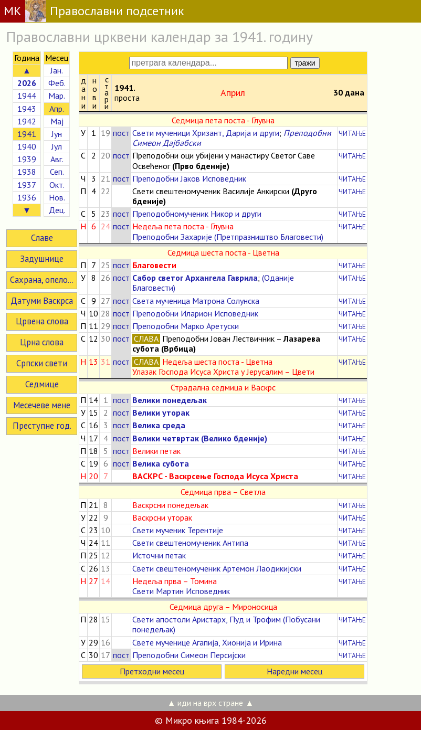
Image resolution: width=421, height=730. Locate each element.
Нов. (57, 197)
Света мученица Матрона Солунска (195, 300)
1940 (26, 146)
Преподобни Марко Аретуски (185, 326)
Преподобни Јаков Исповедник (189, 178)
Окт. (57, 184)
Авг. (57, 159)
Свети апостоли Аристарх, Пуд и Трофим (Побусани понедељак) (226, 624)
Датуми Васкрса (41, 300)
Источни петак (159, 555)
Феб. (57, 83)
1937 (26, 184)
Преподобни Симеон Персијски (189, 655)
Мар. (56, 95)
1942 (26, 121)
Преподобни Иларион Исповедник (195, 313)
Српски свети (41, 363)
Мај (57, 121)
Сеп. (57, 171)
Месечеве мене (41, 405)
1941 (26, 134)
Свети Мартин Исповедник (181, 591)
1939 (26, 159)
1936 (26, 197)
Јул (56, 146)
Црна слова (42, 342)
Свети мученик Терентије (177, 530)
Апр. (56, 108)
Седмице (42, 384)
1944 (26, 95)
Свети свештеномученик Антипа (190, 542)
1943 (26, 108)
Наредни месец (294, 671)
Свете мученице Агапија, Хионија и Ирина (207, 642)
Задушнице (42, 259)
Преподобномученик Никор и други (196, 213)
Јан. (56, 70)
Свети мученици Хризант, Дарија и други (205, 133)
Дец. (57, 210)
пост (121, 133)
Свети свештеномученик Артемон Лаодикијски (216, 568)
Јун (56, 134)
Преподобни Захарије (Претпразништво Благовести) (227, 236)
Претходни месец (152, 671)
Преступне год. (42, 425)
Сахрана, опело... (41, 279)
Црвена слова (42, 321)
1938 (26, 171)
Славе (42, 238)
